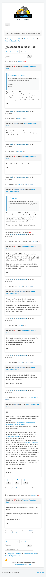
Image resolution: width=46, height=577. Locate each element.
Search (24, 33)
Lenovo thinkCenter (31, 442)
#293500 (33, 397)
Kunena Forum (27, 564)
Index (7, 33)
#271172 (20, 184)
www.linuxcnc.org (34, 33)
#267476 (20, 61)
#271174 (34, 241)
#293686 (33, 495)
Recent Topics (15, 33)
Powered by (18, 564)
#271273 (20, 362)
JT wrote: (13, 198)
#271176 (20, 286)
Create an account (22, 111)
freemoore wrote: (17, 75)
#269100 (19, 151)
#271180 (20, 325)
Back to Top (40, 573)
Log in (11, 111)
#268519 (19, 118)
